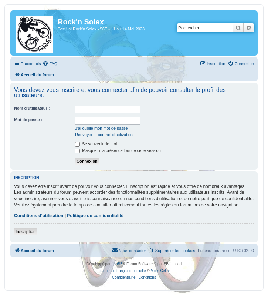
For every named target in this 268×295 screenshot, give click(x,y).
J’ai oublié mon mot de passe (101, 128)
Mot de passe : (28, 119)
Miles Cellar (160, 271)
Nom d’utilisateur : (32, 108)
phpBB (117, 264)
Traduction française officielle (122, 271)
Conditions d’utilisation (38, 215)
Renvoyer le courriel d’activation (104, 134)
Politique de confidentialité (95, 215)
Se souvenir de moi (96, 144)
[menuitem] (50, 63)
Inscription (26, 231)
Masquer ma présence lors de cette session (118, 150)
